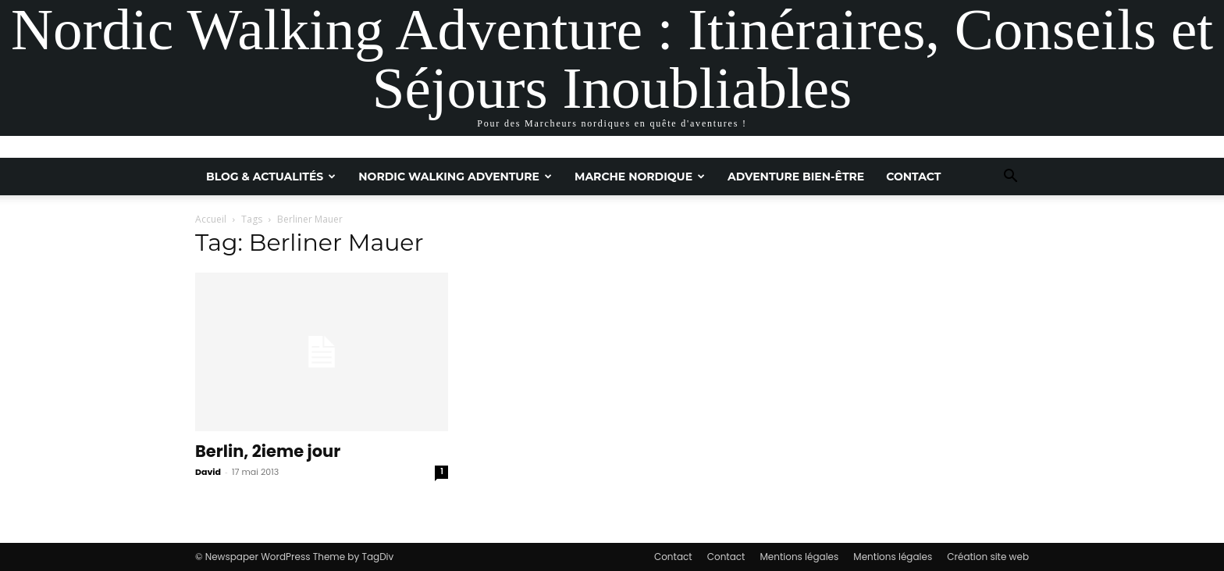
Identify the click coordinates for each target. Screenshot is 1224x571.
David (208, 472)
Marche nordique (640, 177)
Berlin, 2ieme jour (267, 451)
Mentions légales (799, 556)
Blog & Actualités (271, 177)
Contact (913, 177)
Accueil (210, 219)
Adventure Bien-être (796, 177)
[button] (1010, 177)
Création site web (988, 556)
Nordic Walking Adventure (455, 177)
